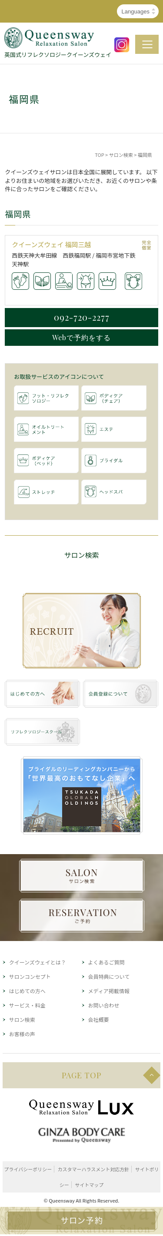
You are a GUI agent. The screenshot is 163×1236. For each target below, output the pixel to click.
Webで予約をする (81, 337)
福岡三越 (78, 244)
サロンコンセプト (30, 976)
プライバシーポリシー (28, 1169)
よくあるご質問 (106, 962)
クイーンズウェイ (38, 244)
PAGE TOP (81, 1075)
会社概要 (98, 1019)
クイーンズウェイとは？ (37, 962)
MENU (147, 44)
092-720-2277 (82, 317)
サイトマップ (89, 1184)
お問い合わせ (104, 1005)
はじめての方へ (27, 990)
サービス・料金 (27, 1005)
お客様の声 (22, 1033)
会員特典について (109, 976)
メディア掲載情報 (109, 990)
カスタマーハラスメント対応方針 (94, 1169)
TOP (99, 154)
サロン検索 (121, 154)
